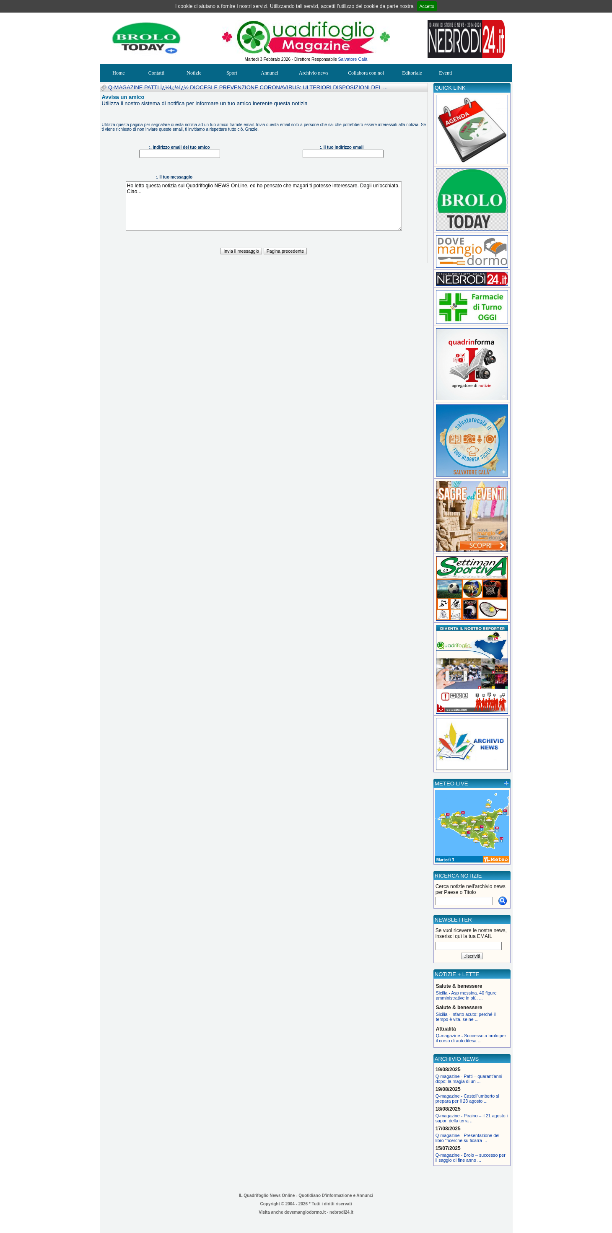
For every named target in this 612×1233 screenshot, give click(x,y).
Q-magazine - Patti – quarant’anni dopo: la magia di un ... (469, 1079)
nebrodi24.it (341, 1212)
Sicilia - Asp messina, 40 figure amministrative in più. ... (466, 995)
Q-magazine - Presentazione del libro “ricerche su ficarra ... (468, 1138)
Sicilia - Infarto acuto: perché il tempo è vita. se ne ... (466, 1017)
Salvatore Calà (353, 59)
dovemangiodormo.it (305, 1212)
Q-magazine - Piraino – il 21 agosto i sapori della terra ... (472, 1118)
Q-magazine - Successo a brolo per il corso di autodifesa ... (471, 1038)
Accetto (427, 6)
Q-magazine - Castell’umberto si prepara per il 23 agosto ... (467, 1098)
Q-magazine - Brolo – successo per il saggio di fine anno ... (471, 1158)
